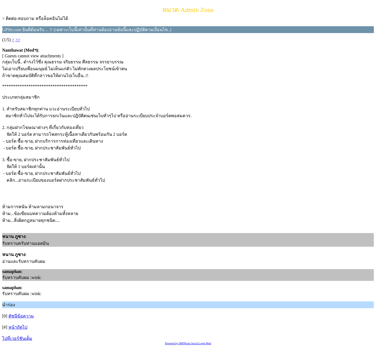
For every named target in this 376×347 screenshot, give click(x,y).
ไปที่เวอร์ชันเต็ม (17, 338)
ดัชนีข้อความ (21, 316)
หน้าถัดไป (17, 327)
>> (17, 39)
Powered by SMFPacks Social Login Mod (188, 343)
